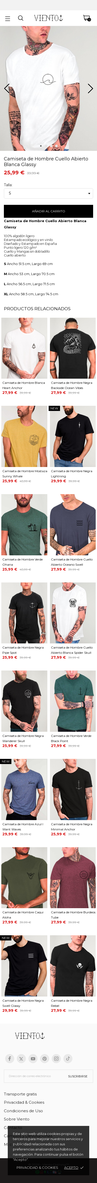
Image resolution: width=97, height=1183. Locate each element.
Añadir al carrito (48, 211)
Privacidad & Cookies (24, 1102)
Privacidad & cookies (37, 1167)
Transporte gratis (20, 1094)
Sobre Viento (16, 1119)
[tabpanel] (48, 90)
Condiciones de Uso (23, 1110)
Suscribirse (77, 1076)
